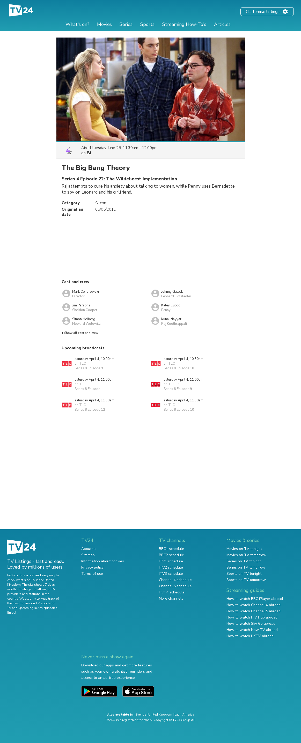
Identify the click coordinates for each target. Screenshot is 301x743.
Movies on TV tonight (244, 548)
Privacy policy (92, 567)
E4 (89, 153)
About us (88, 548)
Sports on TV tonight (243, 573)
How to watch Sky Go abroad (250, 623)
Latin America (184, 714)
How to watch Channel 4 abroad (253, 604)
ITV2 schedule (171, 567)
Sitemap (88, 555)
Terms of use (92, 573)
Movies (104, 24)
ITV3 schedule (171, 573)
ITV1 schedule (171, 561)
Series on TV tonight (243, 561)
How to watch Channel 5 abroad (253, 611)
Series (126, 24)
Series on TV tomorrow (245, 567)
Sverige (141, 714)
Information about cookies (102, 561)
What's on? (77, 24)
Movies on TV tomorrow (246, 555)
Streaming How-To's (184, 24)
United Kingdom (160, 714)
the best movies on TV (23, 603)
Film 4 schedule (172, 592)
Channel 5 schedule (175, 586)
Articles (222, 24)
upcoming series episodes (37, 608)
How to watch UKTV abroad (250, 636)
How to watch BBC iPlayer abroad (254, 598)
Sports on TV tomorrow (246, 579)
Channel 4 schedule (175, 579)
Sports (147, 24)
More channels (171, 598)
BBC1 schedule (171, 548)
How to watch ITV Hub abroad (251, 617)
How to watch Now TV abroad (252, 629)
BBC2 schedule (171, 555)
